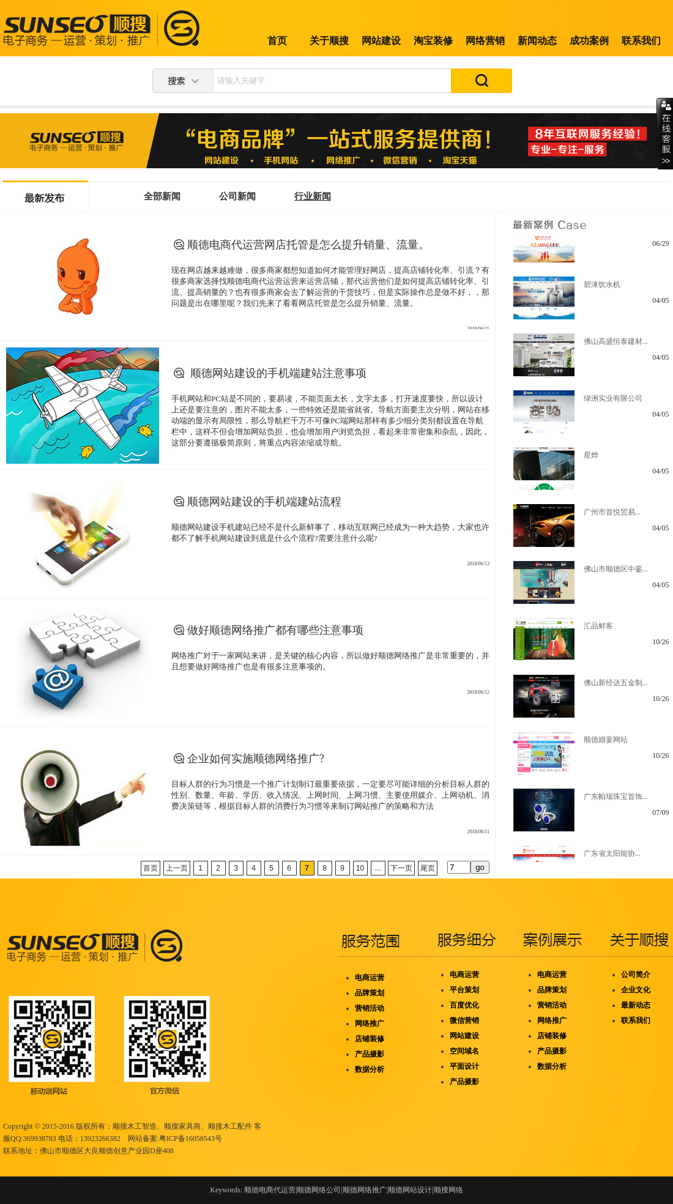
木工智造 (142, 1126)
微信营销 (464, 1020)
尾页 (427, 868)
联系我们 (641, 40)
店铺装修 (369, 1039)
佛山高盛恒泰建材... (616, 346)
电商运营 (369, 977)
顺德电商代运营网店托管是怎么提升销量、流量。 (308, 245)
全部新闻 (162, 196)
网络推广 (369, 1023)
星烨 (591, 460)
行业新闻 (312, 196)
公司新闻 (237, 196)
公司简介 (635, 974)
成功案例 (589, 40)
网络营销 (485, 40)
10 (360, 868)
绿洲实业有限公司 (613, 403)
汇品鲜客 (598, 630)
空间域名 (464, 1051)
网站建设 (381, 40)
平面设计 (464, 1066)
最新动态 (635, 1005)
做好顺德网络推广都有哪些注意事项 (275, 630)
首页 (277, 40)
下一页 (401, 868)
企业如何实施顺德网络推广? (255, 758)
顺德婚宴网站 (606, 744)
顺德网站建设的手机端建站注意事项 (276, 373)
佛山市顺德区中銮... (616, 574)
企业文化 (635, 990)
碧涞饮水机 (602, 289)
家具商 (190, 1126)
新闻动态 (537, 40)
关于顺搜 (329, 40)
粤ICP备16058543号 (190, 1138)
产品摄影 (369, 1054)
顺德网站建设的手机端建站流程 (264, 502)
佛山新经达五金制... (616, 687)
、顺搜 (212, 1126)
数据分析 (369, 1069)
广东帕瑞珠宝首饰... (616, 801)
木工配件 (237, 1126)
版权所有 (90, 1126)
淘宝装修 (433, 40)
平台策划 (464, 990)
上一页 (177, 868)
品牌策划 (369, 993)
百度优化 (464, 1005)
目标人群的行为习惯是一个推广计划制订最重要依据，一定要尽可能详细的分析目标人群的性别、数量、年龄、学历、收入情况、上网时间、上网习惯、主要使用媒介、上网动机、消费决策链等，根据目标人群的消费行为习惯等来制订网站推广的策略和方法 (330, 795)
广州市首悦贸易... (612, 517)
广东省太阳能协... (612, 858)
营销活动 (369, 1008)
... (377, 868)
